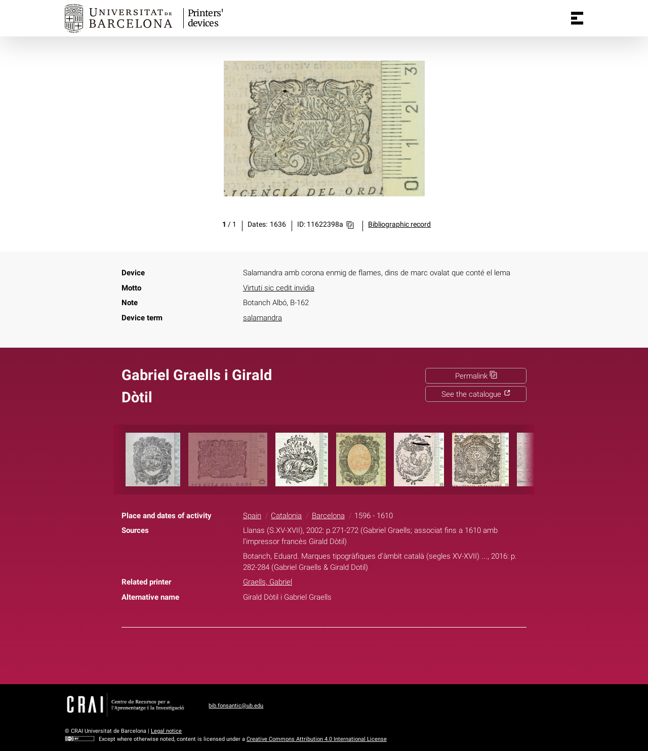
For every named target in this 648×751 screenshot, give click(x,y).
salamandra (262, 317)
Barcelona (328, 515)
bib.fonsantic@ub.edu (236, 705)
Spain (252, 515)
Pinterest (342, 654)
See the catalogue (476, 394)
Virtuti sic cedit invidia (278, 288)
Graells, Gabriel (267, 582)
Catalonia (286, 515)
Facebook (294, 654)
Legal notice (166, 731)
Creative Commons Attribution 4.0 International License (317, 739)
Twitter (318, 654)
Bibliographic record (399, 224)
